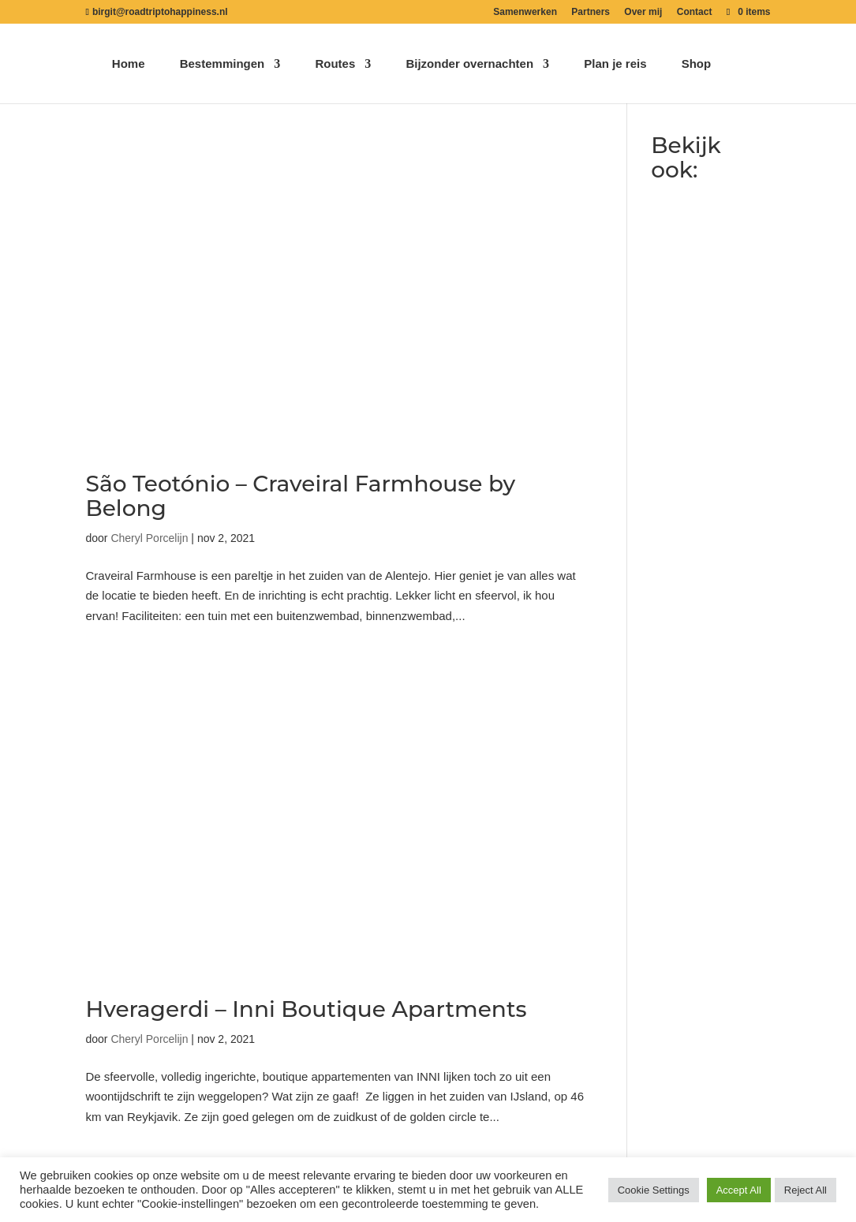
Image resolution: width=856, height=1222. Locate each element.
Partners (590, 12)
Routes (335, 64)
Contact (694, 12)
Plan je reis (615, 64)
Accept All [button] (738, 1190)
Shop (697, 64)
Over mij (643, 12)
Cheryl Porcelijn (149, 538)
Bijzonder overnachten (469, 64)
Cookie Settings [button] (654, 1190)
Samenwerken (525, 12)
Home (128, 64)
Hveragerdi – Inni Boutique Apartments (306, 1009)
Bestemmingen (222, 64)
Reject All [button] (805, 1190)
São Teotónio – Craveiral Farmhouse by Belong (301, 495)
